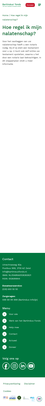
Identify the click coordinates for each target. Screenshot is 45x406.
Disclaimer (29, 383)
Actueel (13, 340)
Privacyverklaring (11, 383)
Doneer (12, 347)
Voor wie (13, 314)
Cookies (7, 391)
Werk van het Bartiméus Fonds (25, 320)
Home (5, 15)
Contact (13, 334)
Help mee (14, 327)
